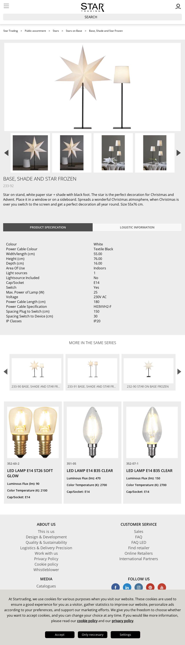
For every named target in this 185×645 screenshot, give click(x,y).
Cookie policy (46, 564)
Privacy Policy (46, 558)
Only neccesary (92, 635)
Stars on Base (74, 31)
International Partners (138, 558)
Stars (56, 31)
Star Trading (10, 31)
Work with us (46, 553)
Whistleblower (46, 569)
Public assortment (35, 31)
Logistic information (137, 227)
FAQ (138, 536)
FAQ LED (138, 542)
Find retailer (138, 547)
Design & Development (46, 536)
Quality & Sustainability (46, 542)
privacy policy (122, 621)
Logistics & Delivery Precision (46, 547)
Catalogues (46, 586)
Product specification (48, 227)
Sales (138, 531)
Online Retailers (139, 553)
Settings (125, 635)
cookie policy (87, 621)
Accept (59, 635)
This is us (46, 531)
